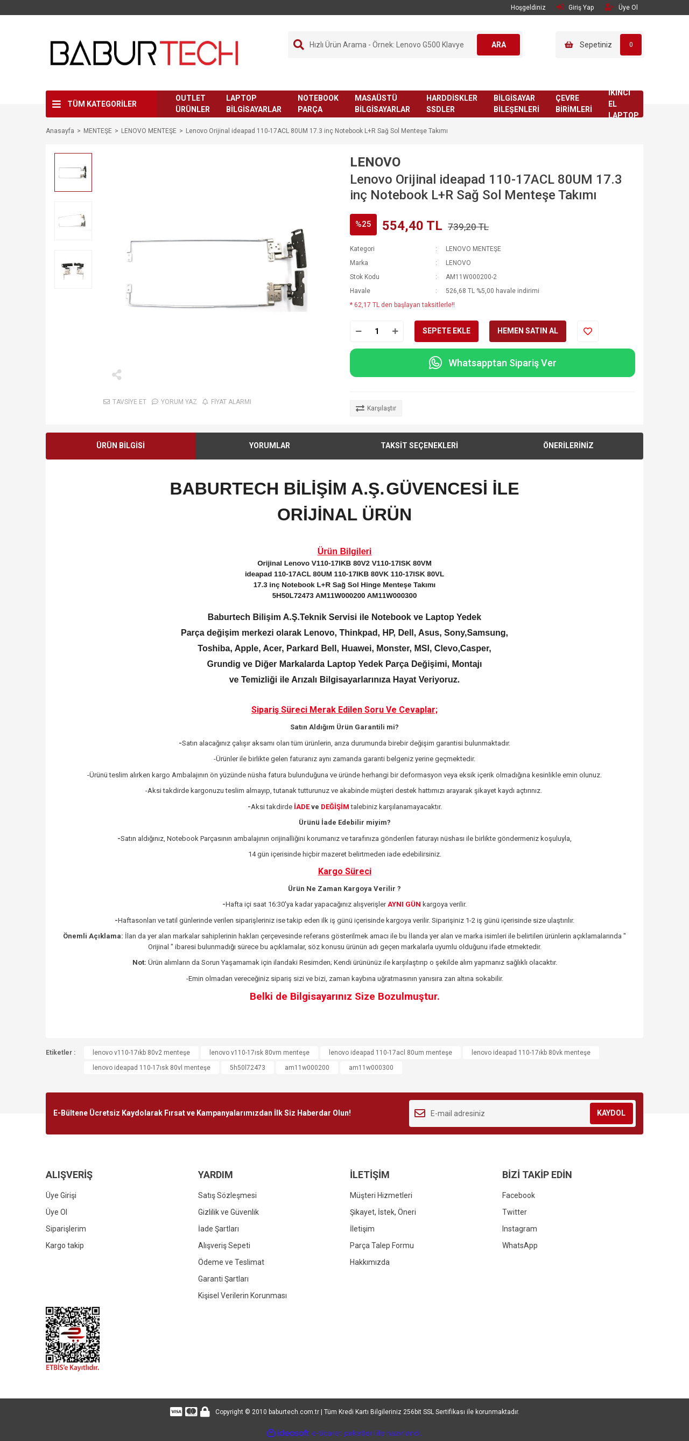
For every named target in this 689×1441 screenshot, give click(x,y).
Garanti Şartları (223, 1279)
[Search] (405, 44)
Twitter (514, 1212)
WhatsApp (520, 1245)
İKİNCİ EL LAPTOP (623, 104)
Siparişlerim (66, 1228)
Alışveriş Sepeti (224, 1245)
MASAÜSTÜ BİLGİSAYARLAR (382, 104)
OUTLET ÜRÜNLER (192, 104)
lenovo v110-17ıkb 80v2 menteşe (141, 1052)
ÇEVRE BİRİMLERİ (574, 104)
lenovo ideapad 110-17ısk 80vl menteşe (151, 1067)
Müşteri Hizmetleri (381, 1195)
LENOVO (375, 162)
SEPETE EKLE (446, 330)
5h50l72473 (247, 1067)
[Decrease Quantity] (358, 331)
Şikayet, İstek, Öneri (383, 1212)
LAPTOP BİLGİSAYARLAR (254, 104)
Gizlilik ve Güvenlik (228, 1212)
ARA (498, 44)
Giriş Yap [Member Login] (575, 7)
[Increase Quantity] (395, 331)
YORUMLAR (269, 445)
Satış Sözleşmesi (227, 1195)
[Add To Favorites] (588, 331)
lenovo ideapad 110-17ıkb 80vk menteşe (531, 1052)
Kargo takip (65, 1245)
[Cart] (600, 44)
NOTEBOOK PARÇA (318, 104)
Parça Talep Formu (382, 1245)
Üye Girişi (61, 1195)
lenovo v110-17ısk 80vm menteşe (259, 1052)
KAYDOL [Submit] (611, 1113)
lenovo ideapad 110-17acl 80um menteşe (390, 1052)
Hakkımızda (370, 1262)
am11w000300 (371, 1067)
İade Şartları (218, 1228)
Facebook (518, 1195)
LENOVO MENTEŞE (473, 249)
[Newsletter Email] (522, 1113)
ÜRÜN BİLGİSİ (120, 445)
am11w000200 (307, 1067)
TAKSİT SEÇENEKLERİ (419, 445)
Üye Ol (56, 1212)
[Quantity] (377, 331)
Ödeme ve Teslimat (231, 1262)
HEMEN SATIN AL (527, 330)
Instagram (519, 1228)
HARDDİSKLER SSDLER (451, 104)
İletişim (362, 1228)
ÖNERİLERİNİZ (568, 445)
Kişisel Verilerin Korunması (242, 1295)
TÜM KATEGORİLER (102, 104)
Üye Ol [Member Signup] (621, 7)
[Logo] (144, 52)
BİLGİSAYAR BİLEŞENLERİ (516, 104)
